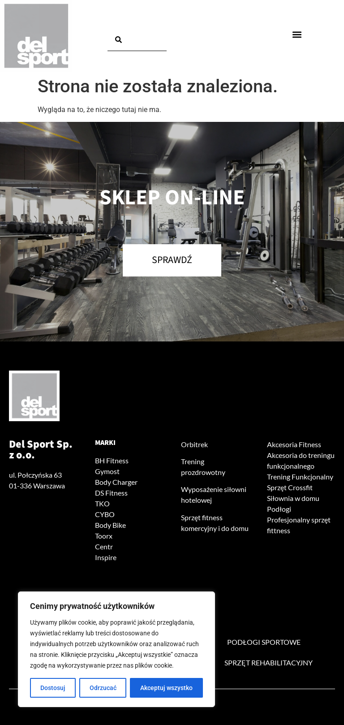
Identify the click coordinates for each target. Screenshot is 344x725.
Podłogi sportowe (264, 642)
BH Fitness (112, 460)
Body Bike (110, 525)
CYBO (105, 514)
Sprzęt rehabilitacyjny (268, 662)
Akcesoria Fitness (294, 444)
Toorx (103, 535)
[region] (116, 649)
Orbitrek (194, 444)
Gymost (107, 471)
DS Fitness (111, 492)
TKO (102, 503)
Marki (105, 443)
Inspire (105, 557)
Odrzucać (103, 687)
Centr (104, 546)
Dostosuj (52, 687)
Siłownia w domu (293, 498)
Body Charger (116, 482)
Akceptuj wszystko (166, 687)
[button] (296, 34)
